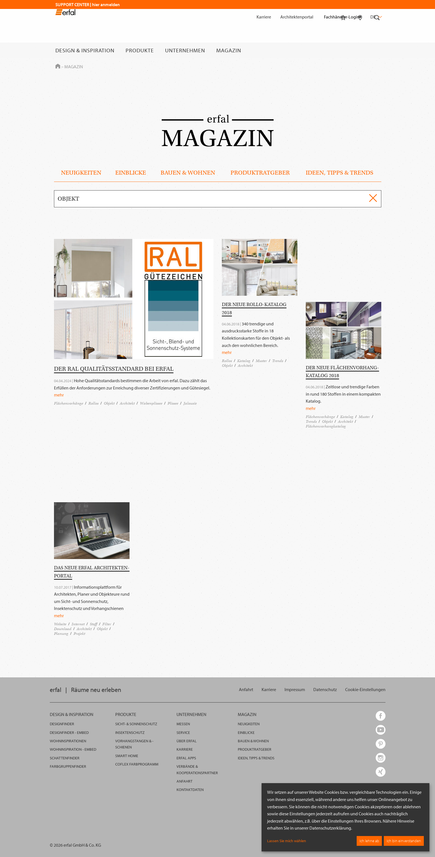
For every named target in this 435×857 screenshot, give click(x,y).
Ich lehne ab (369, 840)
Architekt (127, 403)
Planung (61, 633)
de (375, 17)
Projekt (79, 633)
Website (60, 624)
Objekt (109, 403)
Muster (261, 360)
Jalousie (190, 403)
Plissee (173, 403)
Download (62, 628)
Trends (277, 360)
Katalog (243, 360)
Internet (78, 624)
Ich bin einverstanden (404, 840)
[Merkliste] (343, 50)
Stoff (93, 624)
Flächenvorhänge (68, 403)
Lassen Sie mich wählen (286, 840)
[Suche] (377, 50)
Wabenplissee (151, 403)
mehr (59, 395)
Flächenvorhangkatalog (326, 426)
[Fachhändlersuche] (360, 50)
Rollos (93, 403)
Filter (106, 624)
